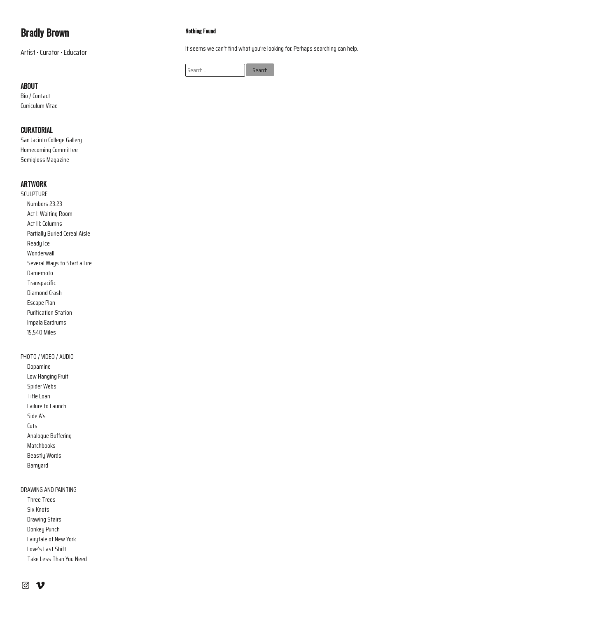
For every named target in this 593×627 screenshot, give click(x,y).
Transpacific (41, 283)
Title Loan (38, 396)
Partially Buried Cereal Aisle (58, 234)
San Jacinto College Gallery (51, 140)
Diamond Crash (44, 293)
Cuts (32, 426)
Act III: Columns (44, 224)
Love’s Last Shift (46, 549)
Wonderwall (40, 253)
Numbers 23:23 (44, 204)
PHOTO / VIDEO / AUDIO (47, 357)
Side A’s (36, 416)
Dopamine (39, 367)
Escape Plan (41, 303)
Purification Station (49, 313)
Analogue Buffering (49, 436)
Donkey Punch (43, 529)
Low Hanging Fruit (47, 376)
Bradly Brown (45, 32)
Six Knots (38, 510)
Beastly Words (44, 456)
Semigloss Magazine (45, 160)
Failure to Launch (46, 406)
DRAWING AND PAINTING (49, 490)
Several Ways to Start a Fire (59, 263)
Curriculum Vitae (39, 106)
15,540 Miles (41, 332)
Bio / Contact (35, 96)
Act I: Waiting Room (49, 214)
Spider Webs (41, 386)
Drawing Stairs (44, 519)
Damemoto (40, 273)
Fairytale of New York (51, 539)
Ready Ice (38, 243)
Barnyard (37, 465)
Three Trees (41, 500)
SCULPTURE (34, 194)
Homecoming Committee (49, 150)
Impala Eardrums (46, 323)
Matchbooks (41, 446)
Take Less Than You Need (57, 559)
